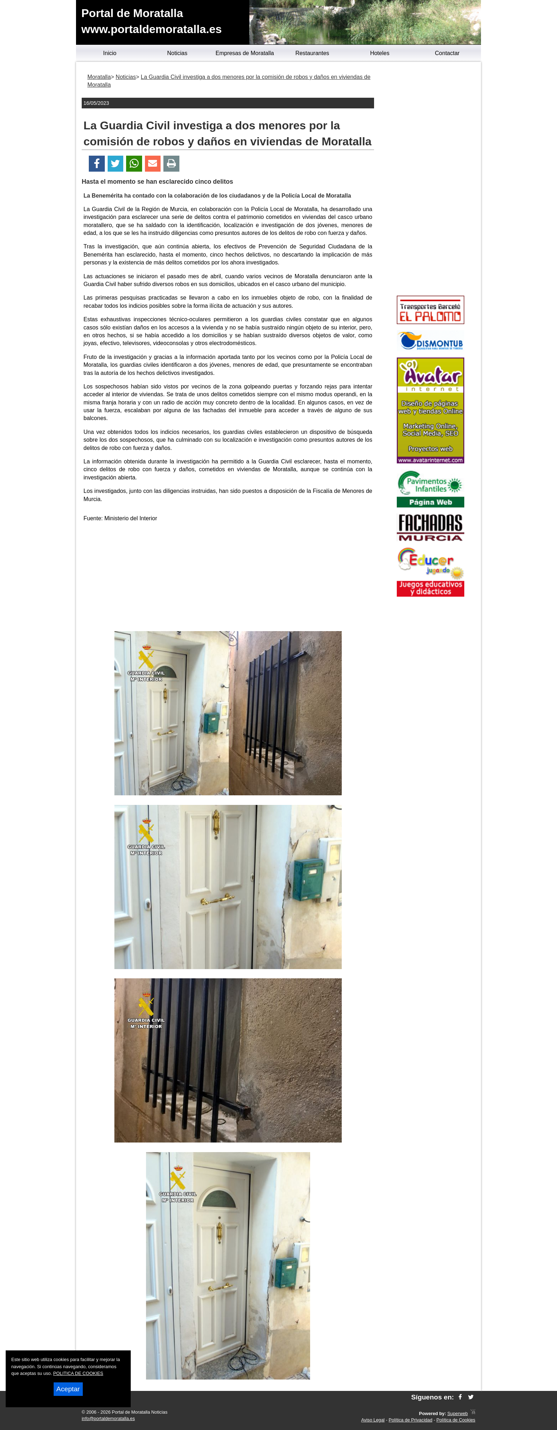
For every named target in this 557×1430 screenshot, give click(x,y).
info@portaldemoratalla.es (108, 1418)
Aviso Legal (373, 1420)
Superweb (457, 1413)
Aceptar (68, 1389)
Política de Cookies (455, 1420)
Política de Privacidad (410, 1420)
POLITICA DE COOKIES (78, 1373)
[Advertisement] (228, 578)
